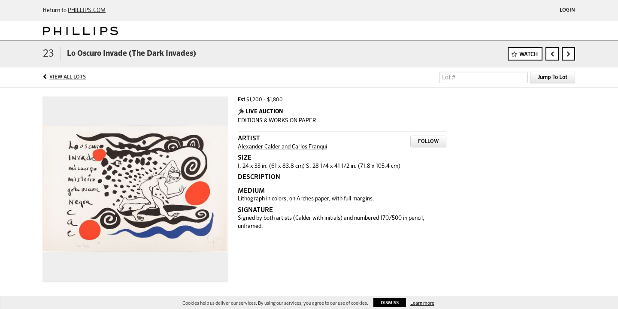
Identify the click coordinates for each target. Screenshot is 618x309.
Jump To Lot (552, 77)
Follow (428, 141)
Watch (528, 55)
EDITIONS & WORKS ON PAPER (277, 121)
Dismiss (390, 302)
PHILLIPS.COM (87, 10)
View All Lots (67, 77)
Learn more (422, 303)
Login (567, 10)
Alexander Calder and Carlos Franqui (282, 147)
